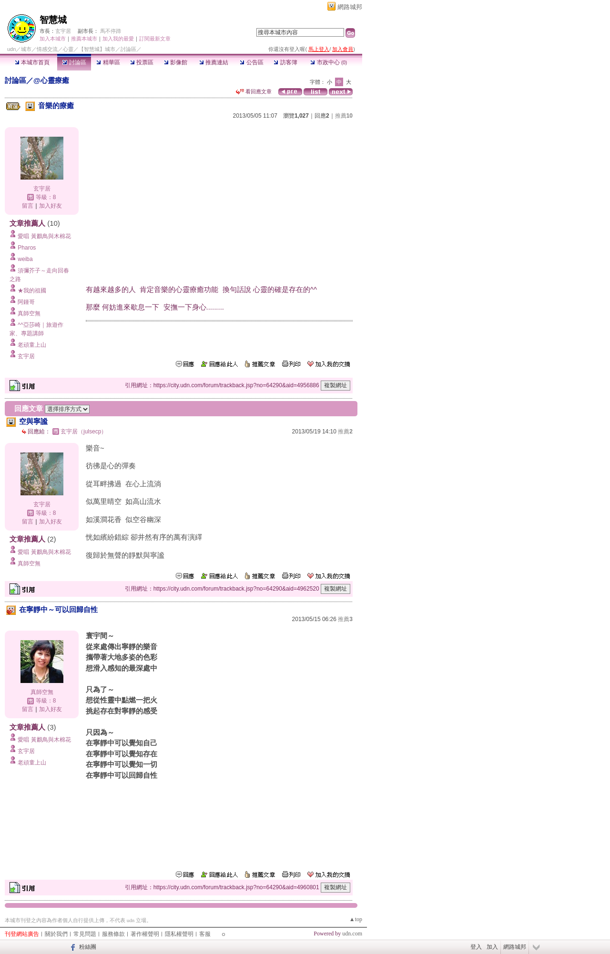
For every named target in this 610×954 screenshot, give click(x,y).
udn (11, 49)
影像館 (175, 62)
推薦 (344, 115)
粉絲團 (87, 947)
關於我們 (56, 934)
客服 (205, 934)
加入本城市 (53, 38)
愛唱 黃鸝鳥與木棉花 (44, 236)
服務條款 (113, 934)
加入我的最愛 (118, 38)
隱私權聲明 (179, 934)
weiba (25, 259)
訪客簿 (285, 62)
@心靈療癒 (51, 80)
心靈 (68, 49)
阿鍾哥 (26, 302)
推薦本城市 (84, 38)
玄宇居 (63, 31)
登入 (476, 947)
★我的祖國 (32, 290)
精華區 (108, 62)
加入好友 (50, 205)
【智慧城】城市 (97, 49)
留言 (27, 205)
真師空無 (29, 313)
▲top (355, 919)
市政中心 (328, 62)
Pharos (27, 247)
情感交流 (47, 49)
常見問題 (84, 934)
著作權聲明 (145, 934)
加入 (492, 947)
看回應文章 (254, 91)
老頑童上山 (32, 344)
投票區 (141, 62)
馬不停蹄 (110, 31)
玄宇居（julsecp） (84, 431)
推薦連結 (213, 62)
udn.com (352, 933)
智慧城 (53, 20)
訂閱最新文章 (155, 38)
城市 (26, 49)
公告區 (251, 62)
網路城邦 (349, 6)
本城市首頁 (32, 62)
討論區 (74, 62)
